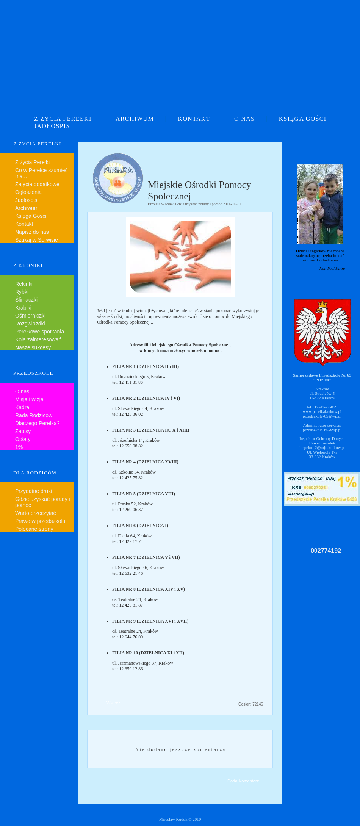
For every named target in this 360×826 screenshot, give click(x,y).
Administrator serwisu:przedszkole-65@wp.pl (322, 427)
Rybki (21, 292)
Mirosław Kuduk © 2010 (180, 819)
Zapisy (23, 431)
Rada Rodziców (33, 415)
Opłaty (22, 439)
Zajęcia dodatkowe (37, 184)
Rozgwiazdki (30, 324)
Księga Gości (30, 216)
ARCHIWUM (135, 119)
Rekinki (24, 284)
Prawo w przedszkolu (40, 521)
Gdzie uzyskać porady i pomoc (42, 502)
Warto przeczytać (35, 513)
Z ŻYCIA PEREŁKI (63, 119)
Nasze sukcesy (33, 347)
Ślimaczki (26, 300)
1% (19, 447)
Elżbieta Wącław (160, 204)
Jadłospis (26, 200)
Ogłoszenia (28, 192)
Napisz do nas (32, 232)
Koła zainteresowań (38, 339)
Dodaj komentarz (243, 781)
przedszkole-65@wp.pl (322, 416)
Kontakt (24, 224)
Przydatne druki (33, 491)
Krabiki (23, 308)
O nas (22, 391)
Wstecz (113, 703)
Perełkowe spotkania (39, 332)
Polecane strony (34, 529)
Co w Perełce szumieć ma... (41, 173)
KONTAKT (194, 119)
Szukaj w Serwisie (36, 240)
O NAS (244, 119)
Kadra (22, 407)
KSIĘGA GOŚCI (303, 119)
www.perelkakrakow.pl (322, 411)
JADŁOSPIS (52, 126)
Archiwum (26, 208)
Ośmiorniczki (30, 316)
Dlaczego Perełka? (37, 423)
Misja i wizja (29, 399)
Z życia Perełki (32, 162)
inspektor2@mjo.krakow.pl (322, 447)
